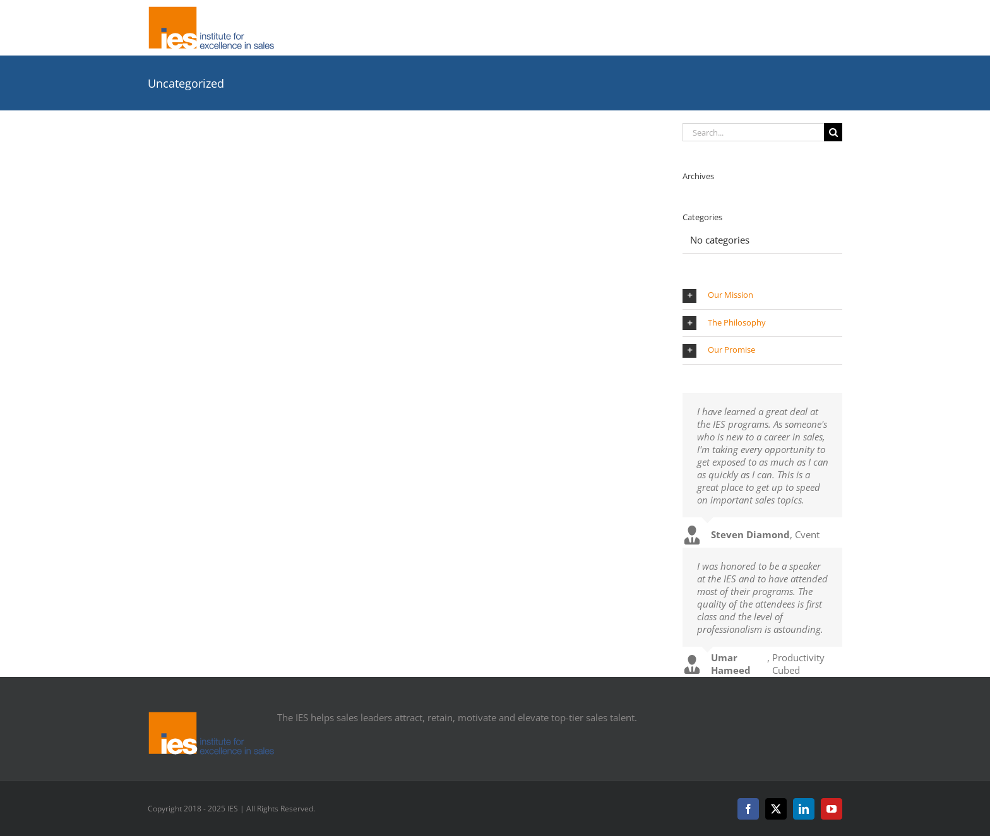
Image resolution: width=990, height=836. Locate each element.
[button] (762, 295)
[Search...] (753, 132)
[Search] (833, 132)
